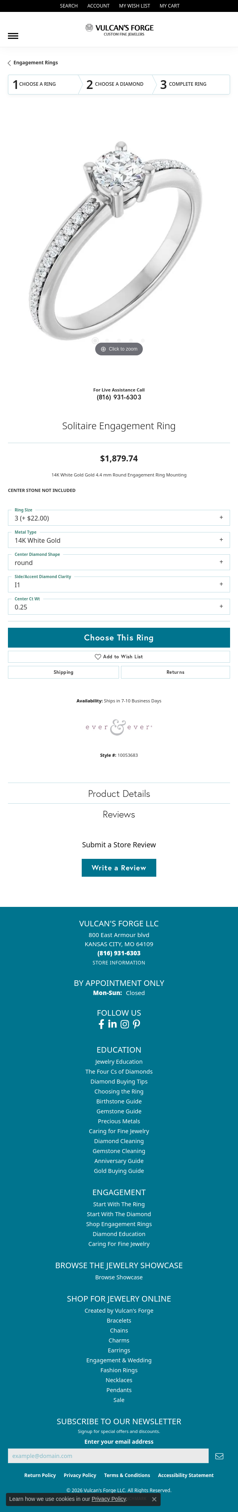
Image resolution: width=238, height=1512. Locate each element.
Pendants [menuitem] (119, 1390)
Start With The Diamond (119, 1214)
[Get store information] (118, 962)
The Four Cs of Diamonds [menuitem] (119, 1071)
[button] (68, 6)
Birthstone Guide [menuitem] (119, 1101)
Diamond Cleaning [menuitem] (119, 1141)
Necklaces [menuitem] (119, 1380)
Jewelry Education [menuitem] (118, 1061)
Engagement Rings (35, 62)
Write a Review (119, 867)
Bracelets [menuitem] (119, 1320)
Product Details (119, 793)
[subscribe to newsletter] (219, 1455)
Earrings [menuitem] (119, 1350)
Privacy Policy (80, 1475)
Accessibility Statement (185, 1475)
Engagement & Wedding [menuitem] (119, 1360)
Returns (176, 672)
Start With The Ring (119, 1204)
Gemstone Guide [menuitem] (119, 1111)
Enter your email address (119, 1441)
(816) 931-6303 (119, 397)
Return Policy (40, 1475)
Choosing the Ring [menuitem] (119, 1091)
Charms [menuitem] (119, 1340)
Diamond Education (118, 1234)
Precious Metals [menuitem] (119, 1121)
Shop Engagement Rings (119, 1224)
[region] (119, 247)
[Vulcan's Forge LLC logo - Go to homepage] (119, 29)
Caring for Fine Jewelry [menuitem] (119, 1131)
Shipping (64, 672)
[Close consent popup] (154, 1499)
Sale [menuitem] (119, 1400)
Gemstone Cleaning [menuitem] (119, 1151)
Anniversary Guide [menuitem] (119, 1161)
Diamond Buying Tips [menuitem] (119, 1081)
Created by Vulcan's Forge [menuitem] (119, 1310)
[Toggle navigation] (13, 33)
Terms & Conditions (127, 1475)
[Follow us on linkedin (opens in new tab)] (112, 1024)
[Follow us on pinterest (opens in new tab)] (136, 1024)
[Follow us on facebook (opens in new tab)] (101, 1024)
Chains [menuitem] (119, 1330)
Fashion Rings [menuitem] (119, 1370)
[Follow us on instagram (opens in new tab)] (125, 1024)
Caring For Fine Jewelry (119, 1244)
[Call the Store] (119, 953)
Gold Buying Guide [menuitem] (119, 1170)
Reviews (119, 814)
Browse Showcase (119, 1277)
